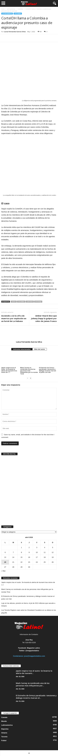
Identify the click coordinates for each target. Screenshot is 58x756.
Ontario (4, 733)
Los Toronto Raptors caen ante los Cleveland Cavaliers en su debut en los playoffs (28, 611)
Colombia (20, 9)
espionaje (38, 301)
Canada (4, 717)
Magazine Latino (33, 648)
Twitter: (22, 651)
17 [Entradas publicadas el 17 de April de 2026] (37, 557)
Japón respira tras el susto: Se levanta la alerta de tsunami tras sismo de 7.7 (9, 370)
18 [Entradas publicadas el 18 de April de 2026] (44, 557)
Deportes (4, 729)
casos (14, 301)
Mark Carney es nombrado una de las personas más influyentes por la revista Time (29, 371)
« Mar (3, 571)
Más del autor (39, 349)
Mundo (4, 721)
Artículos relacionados (21, 349)
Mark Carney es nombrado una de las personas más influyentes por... (32, 684)
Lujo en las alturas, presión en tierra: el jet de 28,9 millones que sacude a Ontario (28, 604)
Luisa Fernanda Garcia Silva (15, 32)
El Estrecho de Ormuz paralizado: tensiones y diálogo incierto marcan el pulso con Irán (47, 370)
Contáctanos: (18, 656)
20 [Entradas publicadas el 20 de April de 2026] (5, 562)
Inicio (2, 9)
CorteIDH (30, 301)
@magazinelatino (32, 651)
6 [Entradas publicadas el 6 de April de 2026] (5, 552)
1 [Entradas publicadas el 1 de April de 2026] (21, 547)
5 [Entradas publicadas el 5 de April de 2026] (52, 547)
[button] (54, 3)
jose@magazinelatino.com (34, 656)
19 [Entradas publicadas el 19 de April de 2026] (53, 557)
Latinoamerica (11, 9)
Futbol (3, 740)
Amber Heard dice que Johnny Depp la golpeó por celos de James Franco (44, 318)
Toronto (4, 737)
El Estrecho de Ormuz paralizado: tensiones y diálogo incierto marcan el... (36, 696)
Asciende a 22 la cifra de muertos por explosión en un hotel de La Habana (13, 318)
